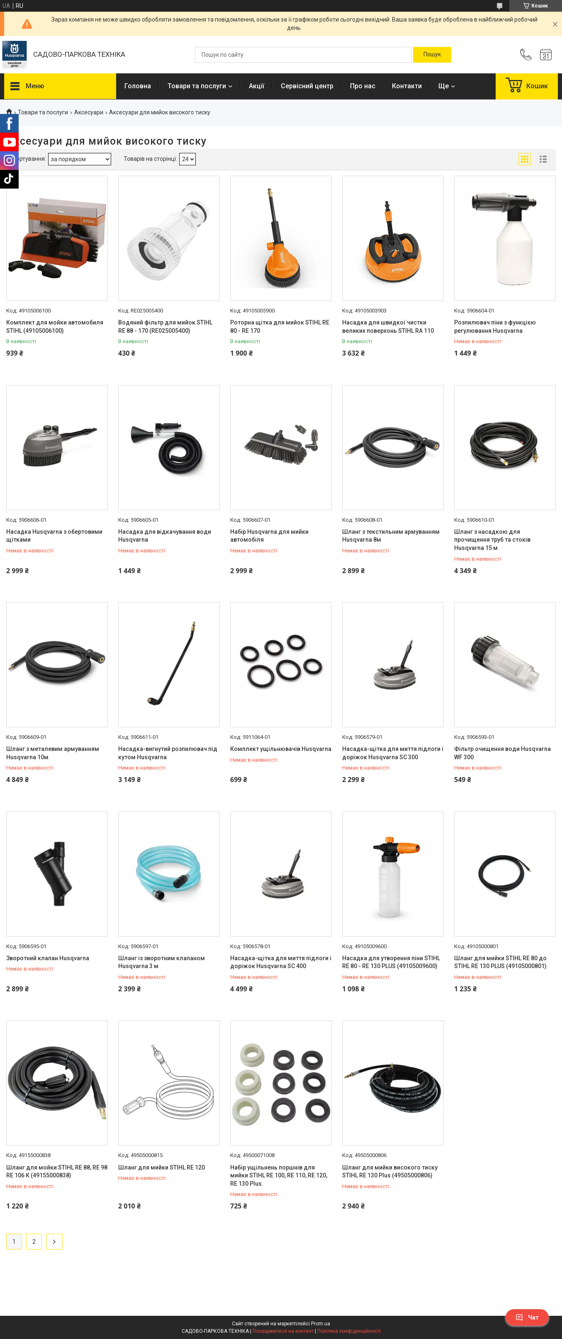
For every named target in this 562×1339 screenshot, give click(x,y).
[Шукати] (432, 55)
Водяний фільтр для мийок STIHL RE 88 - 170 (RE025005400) (165, 326)
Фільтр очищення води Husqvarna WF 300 (502, 753)
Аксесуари (88, 112)
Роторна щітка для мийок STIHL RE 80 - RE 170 (279, 326)
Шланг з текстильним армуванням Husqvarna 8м (391, 535)
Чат (527, 1317)
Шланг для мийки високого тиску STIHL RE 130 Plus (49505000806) (390, 1171)
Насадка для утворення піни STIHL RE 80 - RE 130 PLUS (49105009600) (391, 962)
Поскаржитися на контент (283, 1331)
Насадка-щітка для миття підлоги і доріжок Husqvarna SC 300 (392, 753)
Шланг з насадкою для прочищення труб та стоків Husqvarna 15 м (492, 539)
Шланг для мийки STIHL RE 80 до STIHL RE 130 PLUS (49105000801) (500, 962)
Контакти (407, 86)
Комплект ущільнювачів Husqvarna (280, 749)
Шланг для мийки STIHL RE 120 (161, 1167)
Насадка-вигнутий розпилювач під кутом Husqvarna (167, 753)
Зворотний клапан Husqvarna (47, 958)
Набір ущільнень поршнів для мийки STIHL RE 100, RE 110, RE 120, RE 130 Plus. (278, 1175)
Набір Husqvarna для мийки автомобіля (269, 535)
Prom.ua (320, 1324)
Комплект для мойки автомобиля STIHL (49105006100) (54, 326)
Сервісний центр (307, 86)
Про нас (362, 86)
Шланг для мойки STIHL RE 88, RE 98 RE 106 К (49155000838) (56, 1171)
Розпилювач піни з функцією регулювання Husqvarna (495, 326)
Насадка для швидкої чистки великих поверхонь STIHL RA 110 (388, 326)
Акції (256, 86)
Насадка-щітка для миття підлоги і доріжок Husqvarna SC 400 (280, 962)
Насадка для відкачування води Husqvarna (164, 535)
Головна (137, 86)
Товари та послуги (197, 86)
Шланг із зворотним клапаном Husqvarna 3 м (161, 962)
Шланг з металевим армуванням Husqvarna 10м (52, 753)
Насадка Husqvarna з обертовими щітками (54, 535)
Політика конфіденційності (349, 1331)
